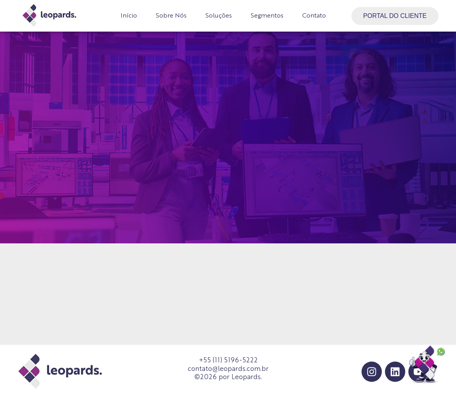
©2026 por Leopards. (228, 377)
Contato (314, 16)
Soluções (218, 16)
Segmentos (267, 16)
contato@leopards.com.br (228, 369)
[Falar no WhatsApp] (427, 365)
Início (129, 16)
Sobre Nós (171, 16)
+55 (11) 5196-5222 (228, 360)
